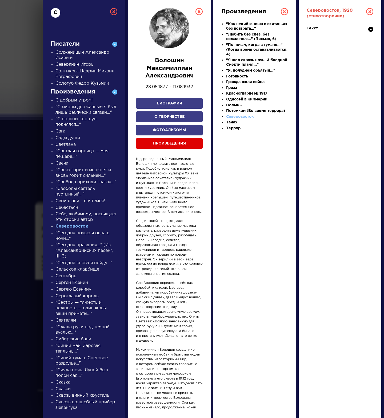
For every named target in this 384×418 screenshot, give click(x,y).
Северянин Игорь (74, 64)
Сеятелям (65, 320)
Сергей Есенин (71, 283)
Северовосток (71, 226)
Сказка (62, 382)
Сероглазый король (77, 296)
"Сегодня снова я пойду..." (83, 263)
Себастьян (66, 208)
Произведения (169, 143)
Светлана (65, 145)
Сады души (67, 138)
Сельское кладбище (77, 269)
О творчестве (169, 116)
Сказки (63, 389)
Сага (60, 131)
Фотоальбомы (169, 130)
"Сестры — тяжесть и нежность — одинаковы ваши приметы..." (81, 308)
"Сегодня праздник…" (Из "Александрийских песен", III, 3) (84, 250)
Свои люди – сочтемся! (80, 201)
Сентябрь (65, 276)
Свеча (61, 163)
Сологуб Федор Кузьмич (82, 83)
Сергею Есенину (73, 289)
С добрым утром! (74, 100)
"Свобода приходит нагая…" (85, 182)
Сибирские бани (73, 339)
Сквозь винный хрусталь (82, 395)
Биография (169, 103)
